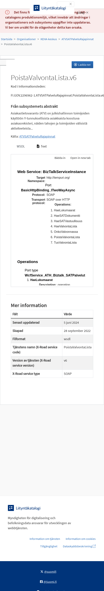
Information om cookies (81, 539)
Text (42, 146)
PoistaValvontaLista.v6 (18, 44)
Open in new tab (80, 158)
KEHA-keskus (49, 39)
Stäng (82, 12)
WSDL (20, 146)
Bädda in (59, 158)
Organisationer (26, 39)
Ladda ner (82, 64)
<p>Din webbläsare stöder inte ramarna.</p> (52, 224)
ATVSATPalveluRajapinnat (78, 39)
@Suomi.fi (48, 582)
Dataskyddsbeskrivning (79, 546)
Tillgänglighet (48, 546)
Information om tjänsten (45, 539)
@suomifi (48, 571)
